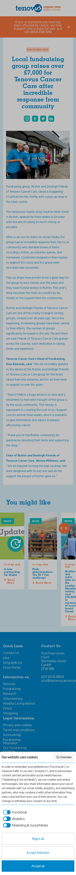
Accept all (38, 866)
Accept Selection (38, 852)
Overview (64, 757)
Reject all (38, 838)
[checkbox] (14, 812)
